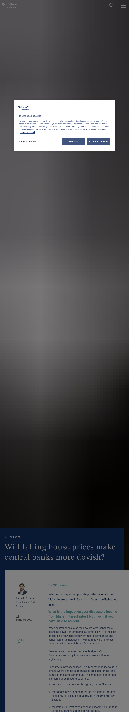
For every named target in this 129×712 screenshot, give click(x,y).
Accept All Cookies (98, 141)
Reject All (73, 141)
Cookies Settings (27, 141)
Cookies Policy (27, 132)
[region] (64, 125)
